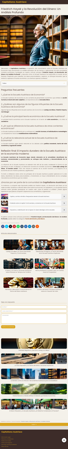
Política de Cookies (6, 441)
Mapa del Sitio (4, 446)
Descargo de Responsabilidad (9, 444)
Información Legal (5, 437)
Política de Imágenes (6, 442)
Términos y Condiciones (7, 439)
